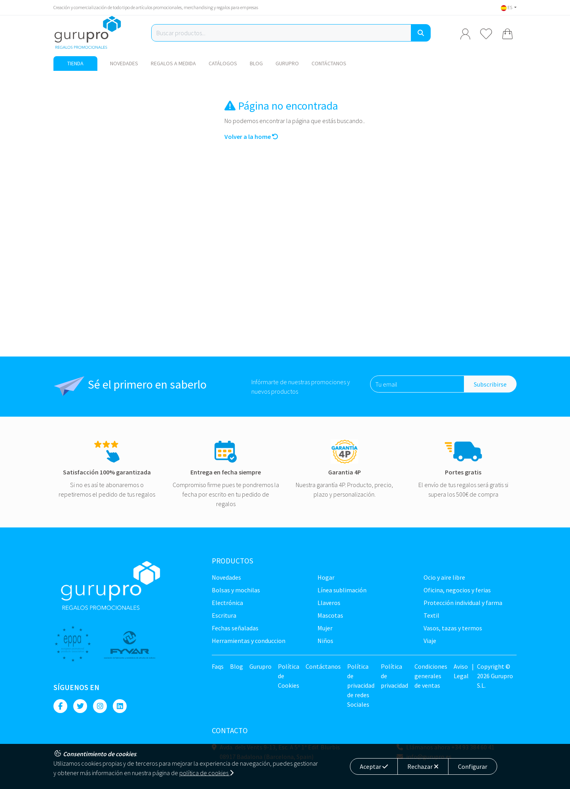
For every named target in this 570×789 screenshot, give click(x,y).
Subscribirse (490, 384)
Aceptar (374, 766)
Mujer (324, 628)
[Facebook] (60, 706)
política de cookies (206, 773)
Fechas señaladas (235, 628)
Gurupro (287, 63)
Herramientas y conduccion (248, 641)
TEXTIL (431, 615)
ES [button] (507, 7)
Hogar (325, 577)
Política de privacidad (394, 675)
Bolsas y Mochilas (236, 590)
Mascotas (330, 615)
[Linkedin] (120, 706)
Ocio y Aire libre (444, 577)
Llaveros (328, 603)
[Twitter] (80, 706)
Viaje (430, 641)
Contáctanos (329, 63)
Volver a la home (251, 136)
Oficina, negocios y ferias (457, 590)
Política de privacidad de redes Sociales (360, 685)
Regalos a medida (173, 63)
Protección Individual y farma (463, 603)
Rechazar (423, 766)
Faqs (218, 666)
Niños (325, 641)
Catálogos (223, 63)
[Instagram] (100, 706)
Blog (256, 63)
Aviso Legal (461, 671)
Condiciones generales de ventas (430, 675)
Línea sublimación (342, 590)
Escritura (224, 615)
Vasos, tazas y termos (453, 628)
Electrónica (227, 603)
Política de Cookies (288, 675)
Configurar (472, 766)
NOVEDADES (124, 63)
